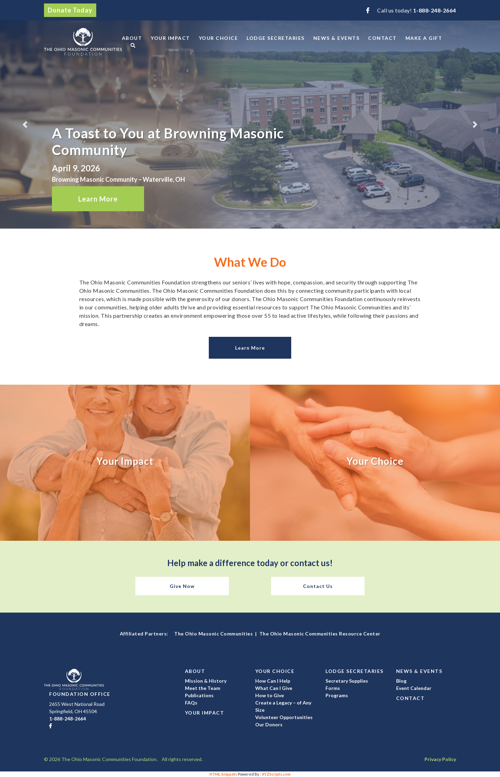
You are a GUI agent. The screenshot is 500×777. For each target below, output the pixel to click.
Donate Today (70, 10)
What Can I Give (273, 688)
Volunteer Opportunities (284, 717)
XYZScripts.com (276, 774)
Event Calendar (413, 688)
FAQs (191, 703)
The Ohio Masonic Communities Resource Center (320, 634)
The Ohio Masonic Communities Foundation (83, 41)
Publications (199, 695)
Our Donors (269, 724)
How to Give (269, 695)
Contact (382, 38)
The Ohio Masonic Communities (213, 634)
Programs (336, 695)
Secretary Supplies (346, 681)
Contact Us (318, 586)
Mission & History (205, 681)
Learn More (98, 199)
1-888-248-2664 (434, 10)
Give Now (182, 586)
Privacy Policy (440, 759)
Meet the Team (202, 688)
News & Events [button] (336, 38)
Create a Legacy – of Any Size (283, 706)
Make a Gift (424, 38)
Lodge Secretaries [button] (276, 38)
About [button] (132, 38)
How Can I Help (272, 681)
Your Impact (170, 38)
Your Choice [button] (218, 38)
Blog (401, 681)
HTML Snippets (223, 774)
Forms (332, 688)
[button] (25, 124)
